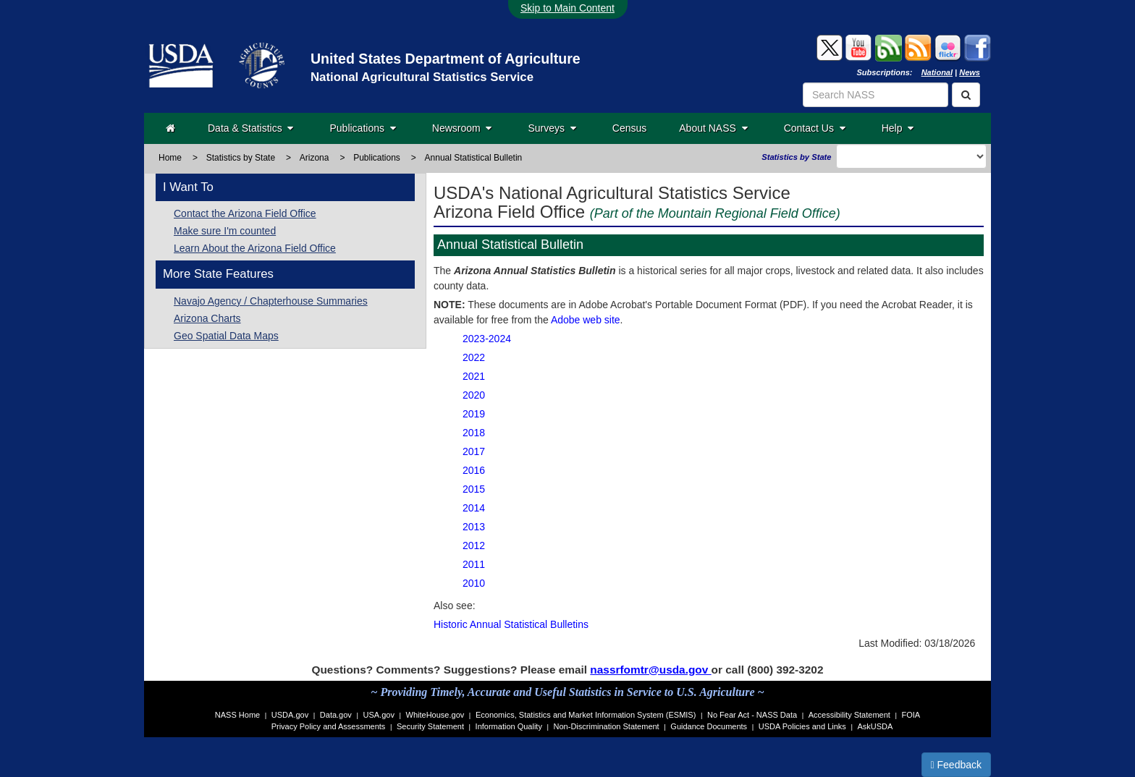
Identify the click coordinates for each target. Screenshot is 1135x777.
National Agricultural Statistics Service (422, 77)
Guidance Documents (708, 726)
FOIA (911, 714)
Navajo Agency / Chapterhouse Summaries (271, 301)
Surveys (551, 128)
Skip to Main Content (567, 8)
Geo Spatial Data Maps (226, 335)
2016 (474, 470)
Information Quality (509, 726)
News (969, 72)
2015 (474, 489)
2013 (474, 526)
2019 (474, 414)
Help (898, 128)
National (937, 72)
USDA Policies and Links (802, 726)
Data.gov (336, 714)
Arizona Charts (207, 318)
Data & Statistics (250, 128)
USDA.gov (289, 714)
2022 (474, 357)
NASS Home (237, 714)
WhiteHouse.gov (435, 714)
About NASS (713, 128)
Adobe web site (585, 320)
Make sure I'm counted (225, 231)
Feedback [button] (956, 764)
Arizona (314, 158)
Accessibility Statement (849, 714)
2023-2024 (487, 338)
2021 (474, 376)
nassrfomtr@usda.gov (650, 669)
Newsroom (462, 128)
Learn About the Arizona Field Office (255, 248)
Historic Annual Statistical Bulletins (511, 624)
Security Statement (430, 726)
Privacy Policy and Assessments (328, 726)
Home (170, 158)
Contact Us (814, 128)
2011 (474, 564)
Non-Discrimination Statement (606, 726)
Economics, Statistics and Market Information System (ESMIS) (586, 714)
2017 (474, 451)
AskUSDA (875, 726)
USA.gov (378, 714)
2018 (474, 432)
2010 (474, 583)
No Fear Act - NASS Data (752, 714)
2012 (474, 545)
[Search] (966, 94)
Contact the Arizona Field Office (245, 213)
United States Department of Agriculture (446, 59)
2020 (474, 395)
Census (629, 128)
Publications (362, 128)
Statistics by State (240, 158)
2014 (474, 508)
